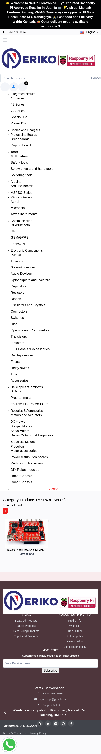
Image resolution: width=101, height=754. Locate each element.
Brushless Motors (23, 441)
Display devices (22, 355)
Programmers (21, 398)
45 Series (18, 104)
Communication (21, 220)
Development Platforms (27, 387)
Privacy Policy (37, 733)
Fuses (15, 362)
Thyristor (17, 261)
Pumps (16, 255)
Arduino (16, 181)
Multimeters (19, 156)
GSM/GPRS (19, 237)
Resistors (17, 292)
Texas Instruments (24, 214)
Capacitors (18, 286)
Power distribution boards (29, 457)
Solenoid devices (23, 267)
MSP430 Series (21, 192)
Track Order (75, 631)
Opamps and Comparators (30, 330)
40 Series (18, 98)
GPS (14, 231)
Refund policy (74, 636)
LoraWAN (18, 244)
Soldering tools (21, 175)
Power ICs (18, 123)
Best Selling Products (26, 631)
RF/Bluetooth (20, 225)
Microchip (18, 208)
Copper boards (21, 145)
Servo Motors (20, 431)
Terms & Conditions (14, 733)
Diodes (16, 299)
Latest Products (26, 625)
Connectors (19, 311)
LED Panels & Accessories (30, 349)
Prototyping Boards (24, 134)
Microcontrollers (22, 197)
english (88, 32)
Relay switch (20, 368)
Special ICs (19, 117)
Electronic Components (27, 250)
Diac (14, 324)
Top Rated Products (26, 636)
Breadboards (20, 139)
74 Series (18, 111)
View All (54, 489)
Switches (17, 317)
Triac (14, 374)
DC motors (18, 421)
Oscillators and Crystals (28, 305)
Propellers (18, 446)
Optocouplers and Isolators (30, 280)
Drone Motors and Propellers (32, 435)
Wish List (74, 625)
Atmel (15, 201)
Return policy (75, 641)
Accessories (19, 380)
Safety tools (19, 162)
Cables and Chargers (25, 130)
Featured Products (26, 620)
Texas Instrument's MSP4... (26, 550)
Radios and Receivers (27, 463)
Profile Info (74, 620)
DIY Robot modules (25, 470)
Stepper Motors (21, 426)
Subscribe (50, 670)
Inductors (17, 343)
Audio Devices (21, 273)
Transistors (19, 336)
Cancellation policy (74, 646)
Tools (14, 152)
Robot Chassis (21, 476)
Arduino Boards (22, 186)
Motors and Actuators (26, 415)
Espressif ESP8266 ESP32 (30, 404)
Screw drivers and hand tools (32, 169)
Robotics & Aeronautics (27, 410)
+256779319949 (15, 32)
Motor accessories (24, 451)
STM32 (16, 391)
